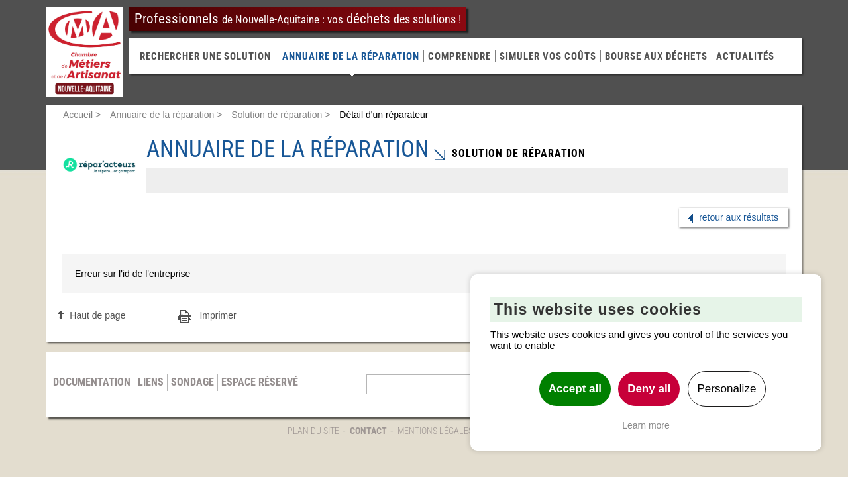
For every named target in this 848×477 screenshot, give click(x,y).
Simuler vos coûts (548, 56)
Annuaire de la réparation (350, 56)
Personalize (727, 388)
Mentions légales (435, 430)
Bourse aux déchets (656, 56)
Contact (368, 430)
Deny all (648, 388)
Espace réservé (259, 382)
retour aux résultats (738, 217)
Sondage (192, 382)
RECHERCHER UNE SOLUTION (205, 56)
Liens (151, 382)
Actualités (745, 56)
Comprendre (459, 56)
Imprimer (217, 315)
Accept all (575, 388)
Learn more (646, 425)
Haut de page (97, 315)
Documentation (92, 382)
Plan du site (313, 430)
